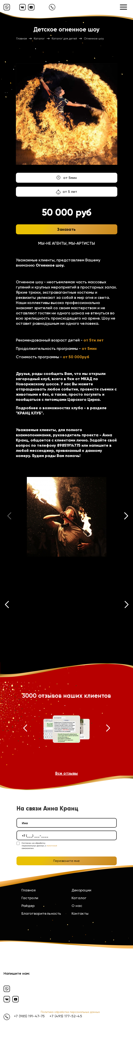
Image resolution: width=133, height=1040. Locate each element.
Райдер (28, 906)
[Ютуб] (31, 7)
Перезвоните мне (66, 861)
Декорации (81, 890)
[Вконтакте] (22, 7)
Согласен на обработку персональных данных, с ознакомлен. (39, 845)
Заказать (66, 229)
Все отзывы (66, 773)
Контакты (80, 913)
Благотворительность (41, 913)
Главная (28, 890)
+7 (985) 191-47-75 (29, 1016)
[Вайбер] (7, 7)
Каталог (79, 898)
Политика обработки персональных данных (70, 1012)
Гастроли (29, 898)
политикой (52, 846)
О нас (77, 906)
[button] (126, 516)
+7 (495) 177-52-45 (66, 1016)
